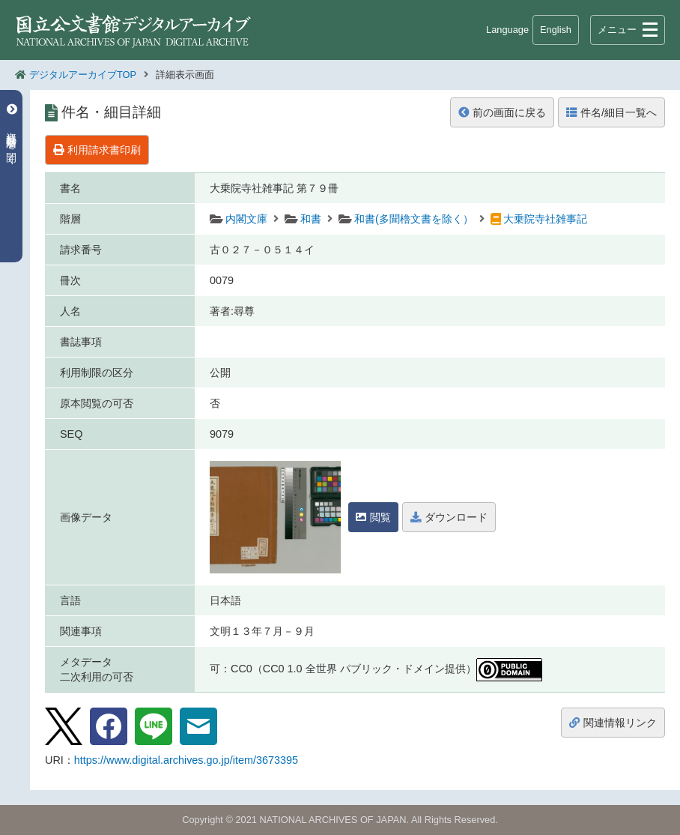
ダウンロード (449, 517)
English (555, 29)
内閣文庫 (246, 219)
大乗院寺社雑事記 (545, 219)
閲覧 (373, 517)
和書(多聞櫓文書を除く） (413, 219)
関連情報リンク (613, 723)
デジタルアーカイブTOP (82, 74)
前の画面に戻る (502, 112)
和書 (310, 219)
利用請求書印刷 (97, 150)
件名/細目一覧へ (611, 112)
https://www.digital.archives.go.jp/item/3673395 (186, 760)
